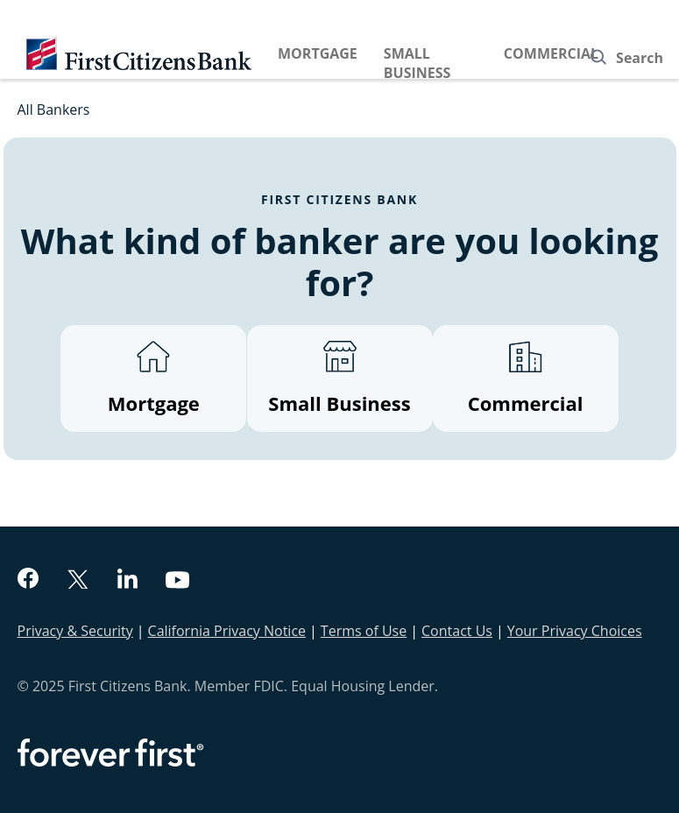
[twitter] (78, 581)
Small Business (417, 63)
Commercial (551, 53)
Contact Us (456, 630)
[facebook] (28, 580)
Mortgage (317, 53)
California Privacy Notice (227, 630)
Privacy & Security (75, 630)
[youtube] (178, 582)
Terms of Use (364, 630)
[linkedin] (127, 581)
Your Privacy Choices (574, 630)
